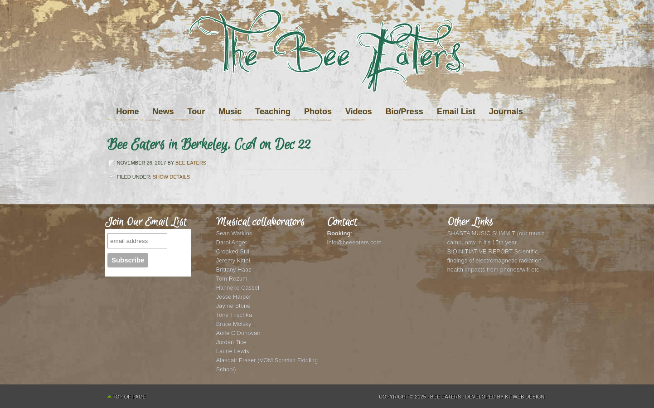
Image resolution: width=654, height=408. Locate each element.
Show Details (171, 177)
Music (230, 111)
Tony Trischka (234, 314)
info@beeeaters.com (354, 242)
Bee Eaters (190, 162)
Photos (318, 111)
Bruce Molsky (234, 324)
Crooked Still (233, 251)
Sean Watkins (234, 233)
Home (127, 111)
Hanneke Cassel (237, 287)
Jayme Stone (233, 305)
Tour (196, 111)
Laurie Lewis (232, 351)
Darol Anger (231, 242)
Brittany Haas (234, 269)
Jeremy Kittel (233, 260)
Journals (506, 111)
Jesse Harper (233, 296)
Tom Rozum (231, 278)
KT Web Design (524, 396)
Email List (456, 111)
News (163, 111)
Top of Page (129, 396)
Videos (358, 111)
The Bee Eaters (327, 69)
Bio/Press (404, 111)
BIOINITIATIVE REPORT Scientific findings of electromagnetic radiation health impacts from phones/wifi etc (494, 260)
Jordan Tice (231, 342)
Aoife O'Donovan (238, 333)
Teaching (273, 111)
